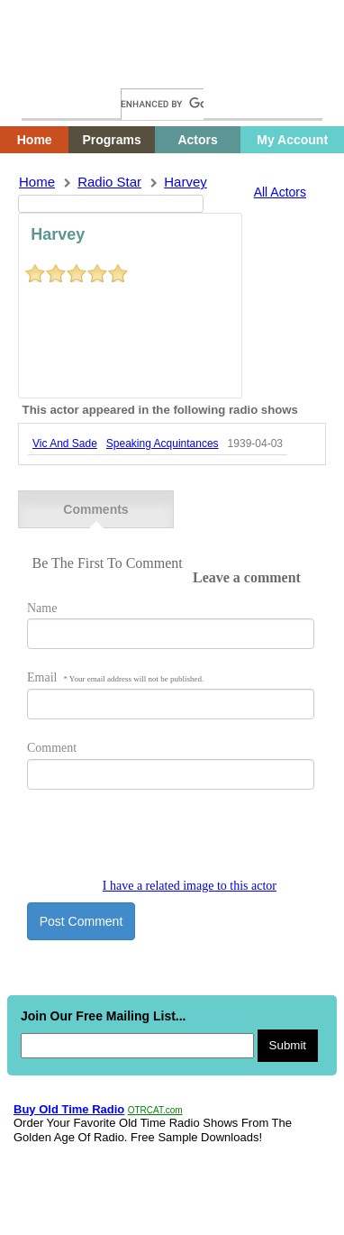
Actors (197, 140)
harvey (185, 181)
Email (115, 677)
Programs (111, 140)
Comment (52, 748)
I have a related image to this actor (189, 885)
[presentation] (164, 844)
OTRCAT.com (155, 1110)
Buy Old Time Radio (69, 1109)
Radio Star (109, 181)
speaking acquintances (162, 443)
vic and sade (64, 443)
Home (49, 70)
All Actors (280, 192)
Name (42, 608)
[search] (162, 104)
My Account (292, 140)
